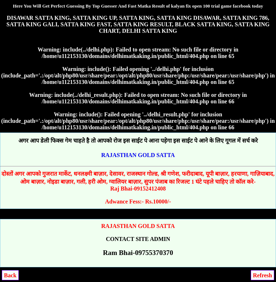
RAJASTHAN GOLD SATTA (138, 155)
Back (10, 275)
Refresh (262, 275)
